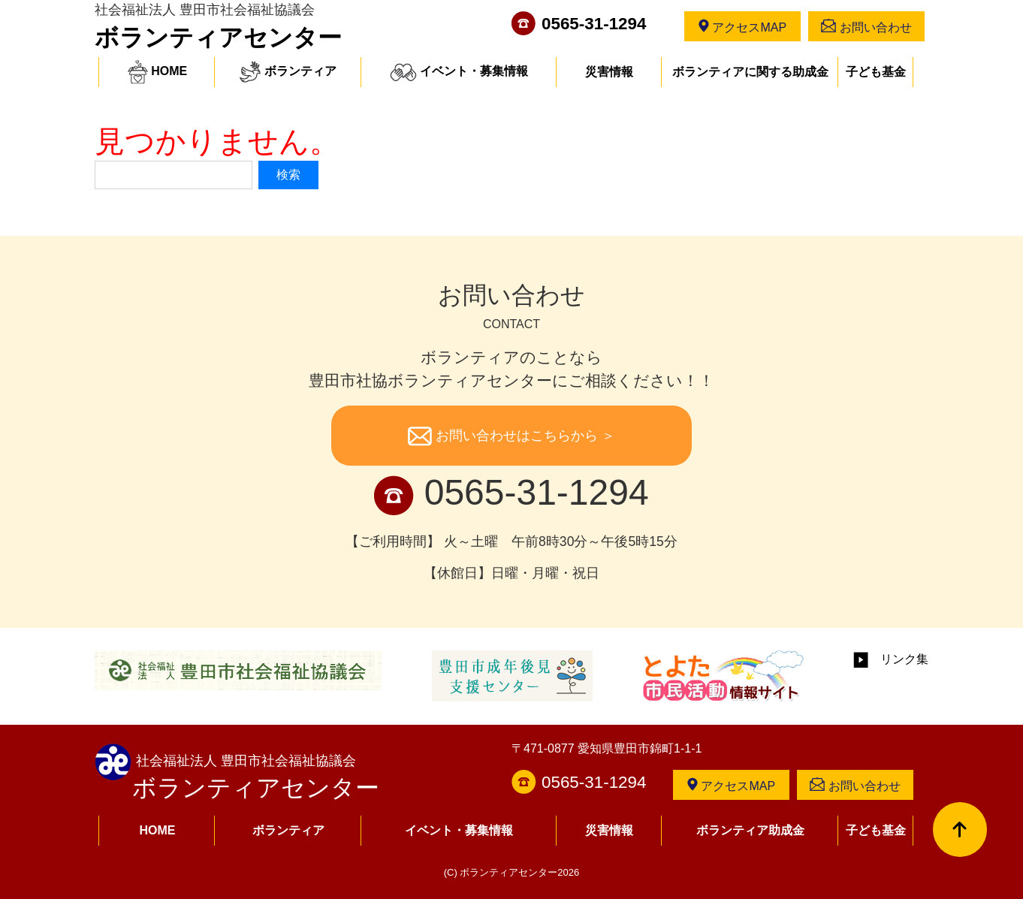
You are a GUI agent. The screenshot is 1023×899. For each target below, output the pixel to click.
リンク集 (890, 659)
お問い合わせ (866, 26)
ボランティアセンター (218, 37)
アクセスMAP (742, 26)
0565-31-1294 (594, 23)
